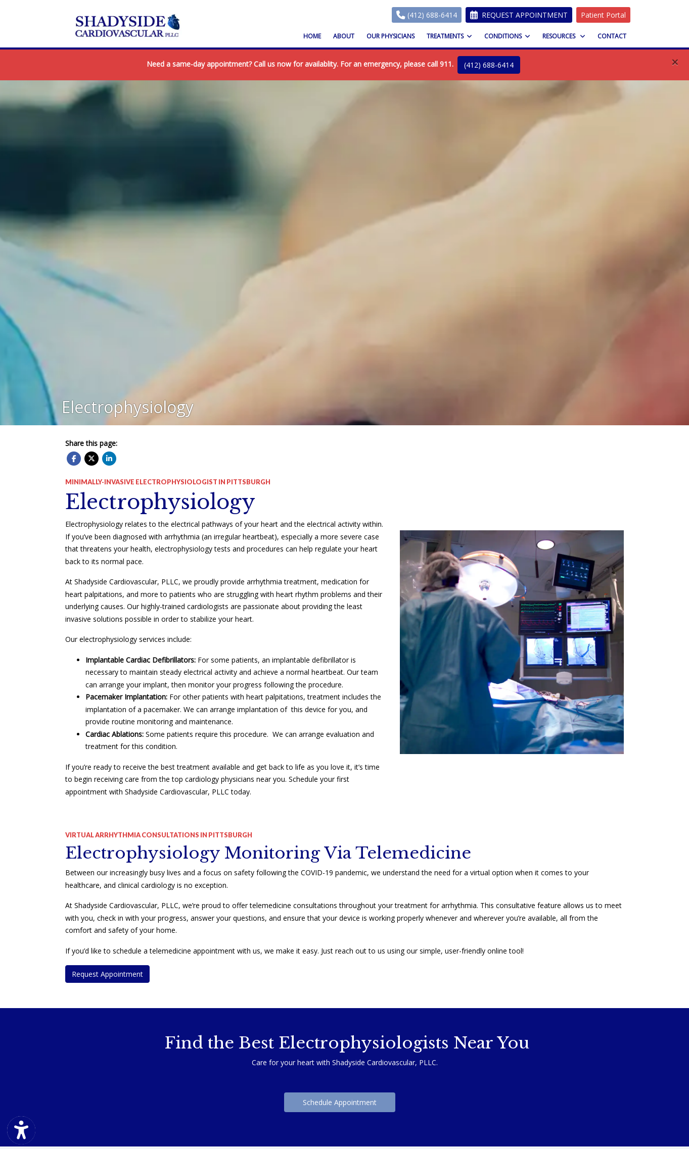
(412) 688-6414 (426, 15)
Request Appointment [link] (519, 15)
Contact (612, 36)
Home (312, 36)
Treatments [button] (449, 36)
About (343, 36)
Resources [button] (563, 36)
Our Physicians (390, 36)
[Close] (674, 62)
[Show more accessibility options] (21, 1130)
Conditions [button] (507, 36)
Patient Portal (603, 15)
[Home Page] (127, 25)
